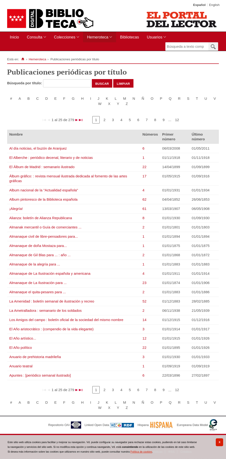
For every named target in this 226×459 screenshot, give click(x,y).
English (214, 5)
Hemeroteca (97, 37)
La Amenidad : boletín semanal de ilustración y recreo (51, 301)
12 (177, 120)
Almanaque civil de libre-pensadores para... (43, 236)
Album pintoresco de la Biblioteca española (43, 199)
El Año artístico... (22, 338)
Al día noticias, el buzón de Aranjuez (38, 148)
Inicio (14, 37)
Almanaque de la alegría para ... (34, 264)
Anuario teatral (21, 366)
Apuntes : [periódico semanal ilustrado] (40, 375)
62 (144, 199)
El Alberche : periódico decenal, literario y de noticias (51, 158)
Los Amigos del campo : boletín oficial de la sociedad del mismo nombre (66, 320)
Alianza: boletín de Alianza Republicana (40, 218)
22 (144, 167)
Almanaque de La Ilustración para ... (38, 283)
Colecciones (64, 37)
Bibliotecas (129, 37)
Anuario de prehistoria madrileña (35, 357)
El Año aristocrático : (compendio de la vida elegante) (51, 329)
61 (144, 209)
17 (144, 176)
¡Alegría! (16, 209)
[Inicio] (23, 59)
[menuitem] (15, 37)
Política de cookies (141, 451)
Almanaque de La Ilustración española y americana (49, 273)
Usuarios (154, 37)
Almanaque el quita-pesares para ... (37, 292)
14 (144, 320)
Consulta (34, 37)
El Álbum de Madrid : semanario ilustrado (41, 167)
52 (144, 301)
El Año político (20, 347)
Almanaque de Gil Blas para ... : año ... (40, 255)
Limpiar (123, 83)
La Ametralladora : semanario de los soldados (45, 310)
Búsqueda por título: (25, 83)
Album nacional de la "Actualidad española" (43, 190)
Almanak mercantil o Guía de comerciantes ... (45, 227)
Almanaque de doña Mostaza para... (38, 246)
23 (144, 283)
